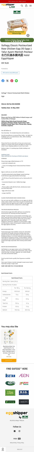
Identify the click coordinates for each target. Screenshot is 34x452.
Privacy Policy (20, 443)
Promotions (4, 69)
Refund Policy (13, 443)
